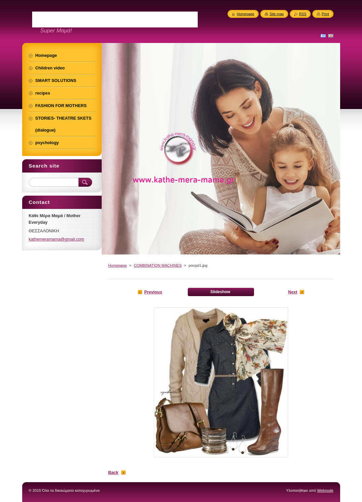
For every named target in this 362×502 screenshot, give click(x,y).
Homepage (117, 265)
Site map (277, 14)
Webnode (325, 490)
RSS (302, 14)
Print (325, 14)
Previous (153, 292)
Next (292, 292)
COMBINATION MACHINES (157, 265)
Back (113, 472)
